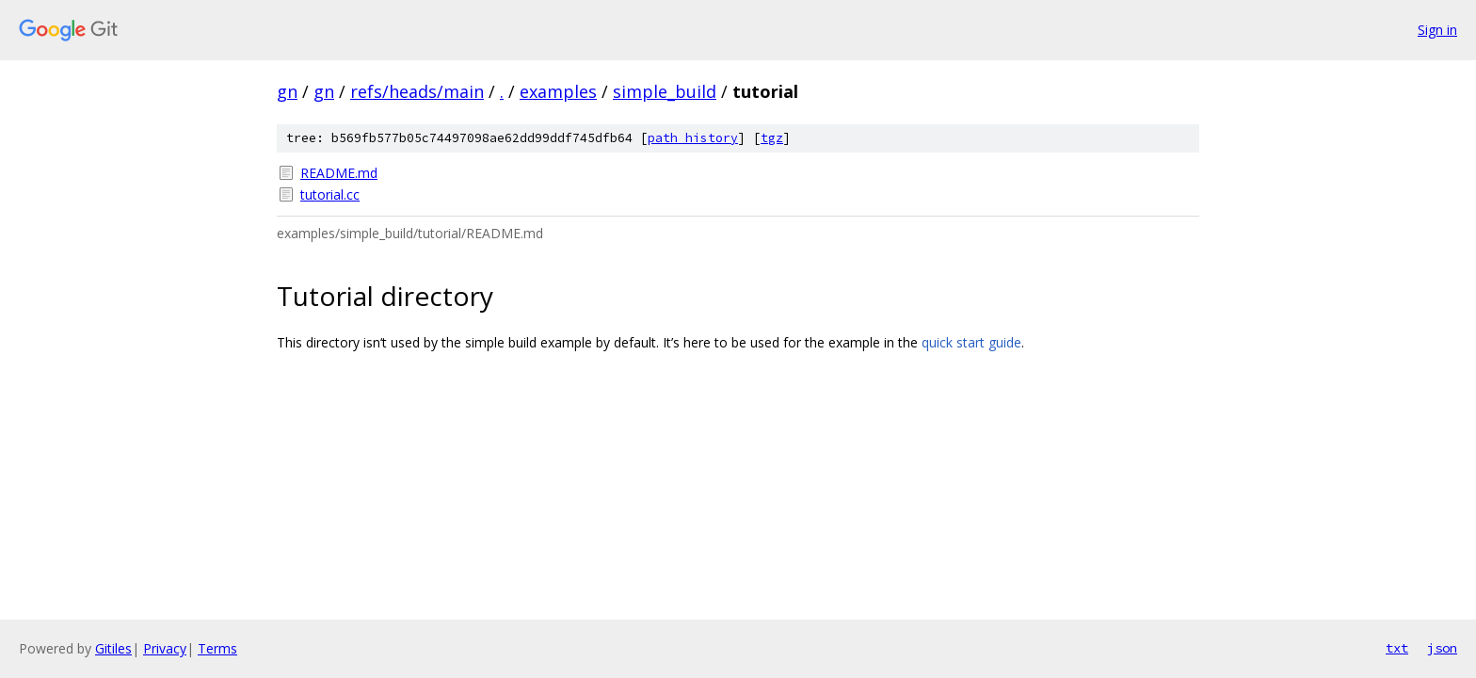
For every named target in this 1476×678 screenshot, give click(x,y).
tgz (772, 138)
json (1442, 647)
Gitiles (113, 648)
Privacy (164, 648)
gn (287, 91)
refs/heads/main (417, 91)
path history (693, 138)
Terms (217, 648)
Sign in (1437, 30)
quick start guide (971, 342)
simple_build (664, 91)
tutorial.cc (330, 194)
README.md (338, 173)
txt (1397, 647)
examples (558, 91)
